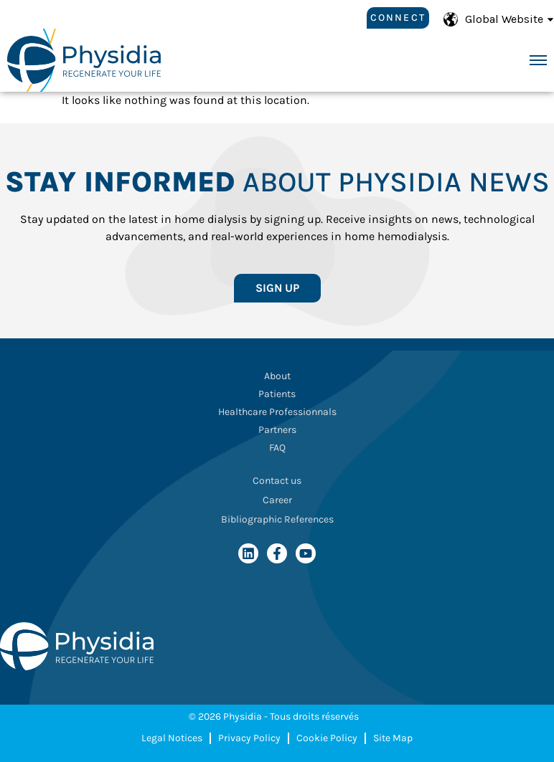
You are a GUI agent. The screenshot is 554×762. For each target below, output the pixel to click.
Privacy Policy (249, 738)
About (277, 376)
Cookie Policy (326, 738)
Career (277, 500)
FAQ (277, 448)
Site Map (393, 738)
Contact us (277, 481)
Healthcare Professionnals (277, 412)
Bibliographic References (277, 519)
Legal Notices (171, 738)
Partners (277, 430)
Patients (277, 394)
